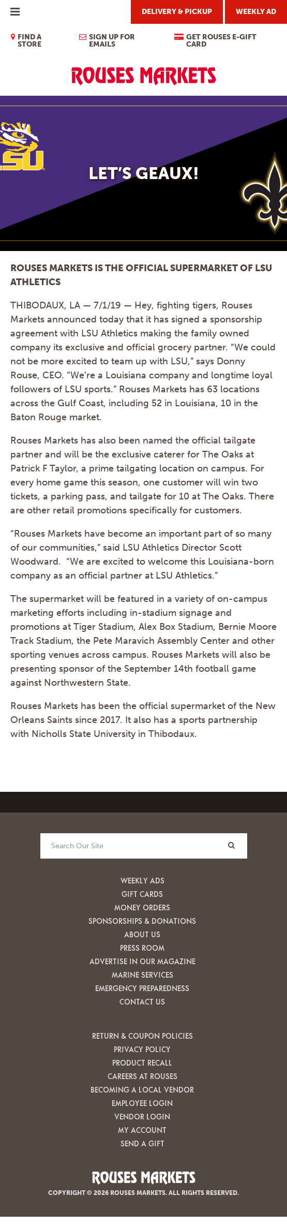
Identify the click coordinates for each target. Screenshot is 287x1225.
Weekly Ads (142, 880)
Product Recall (142, 1063)
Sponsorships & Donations (142, 921)
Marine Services (142, 975)
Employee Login (142, 1103)
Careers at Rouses (142, 1076)
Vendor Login (142, 1116)
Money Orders (142, 907)
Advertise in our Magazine (142, 961)
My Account (142, 1130)
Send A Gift (142, 1143)
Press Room (142, 948)
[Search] (231, 845)
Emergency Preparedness (142, 988)
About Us (142, 934)
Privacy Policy (142, 1049)
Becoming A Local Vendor (142, 1090)
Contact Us (142, 1002)
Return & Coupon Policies (142, 1036)
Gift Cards (142, 894)
